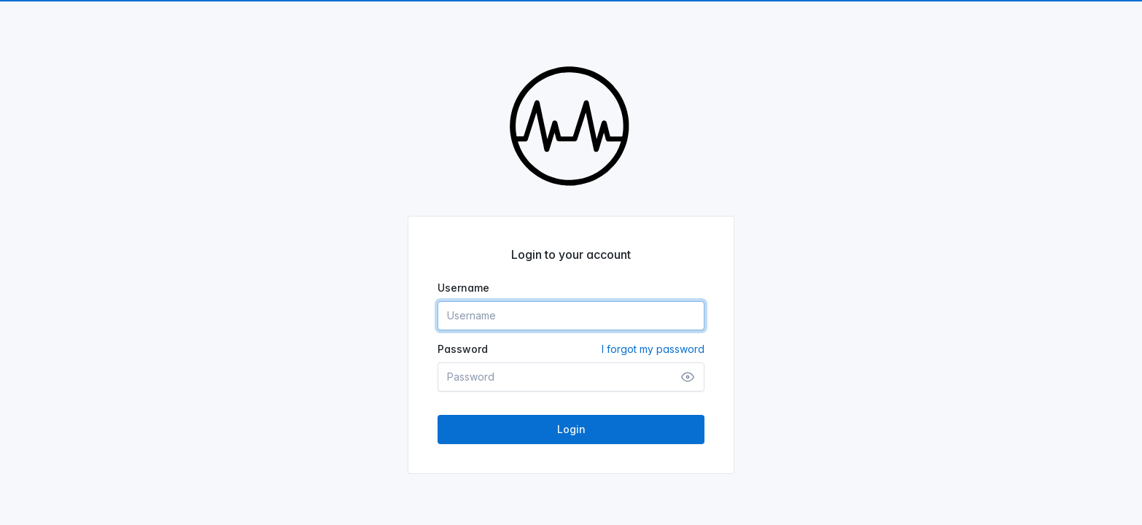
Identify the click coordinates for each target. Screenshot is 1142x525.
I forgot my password (653, 349)
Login (571, 429)
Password (571, 349)
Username (463, 287)
